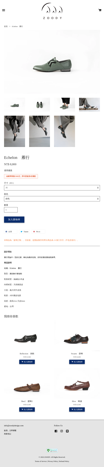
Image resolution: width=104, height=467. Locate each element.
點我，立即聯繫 (10, 431)
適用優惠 (8, 170)
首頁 (6, 26)
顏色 (6, 194)
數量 (6, 205)
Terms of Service (41, 461)
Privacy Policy (53, 461)
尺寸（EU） (9, 183)
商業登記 (7, 434)
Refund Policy (64, 461)
